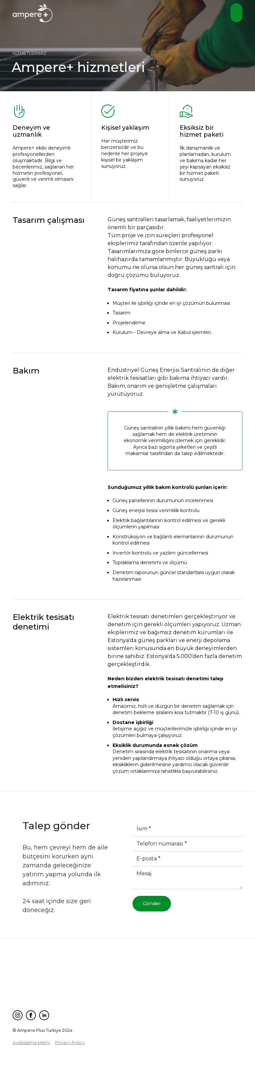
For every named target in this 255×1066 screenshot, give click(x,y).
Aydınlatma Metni (31, 1042)
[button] (236, 12)
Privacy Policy (70, 1042)
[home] (32, 13)
